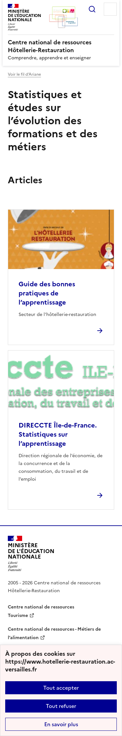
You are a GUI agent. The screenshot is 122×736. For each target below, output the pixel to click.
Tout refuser (61, 706)
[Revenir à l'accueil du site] (31, 553)
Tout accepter (61, 688)
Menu (110, 9)
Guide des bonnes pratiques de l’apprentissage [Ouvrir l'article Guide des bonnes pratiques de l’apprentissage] (47, 293)
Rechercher (92, 9)
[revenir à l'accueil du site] (61, 46)
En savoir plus (61, 724)
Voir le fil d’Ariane (24, 74)
